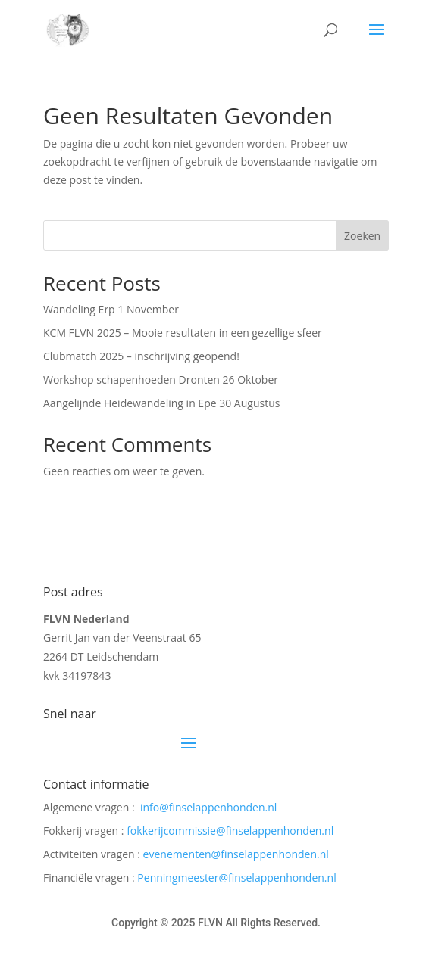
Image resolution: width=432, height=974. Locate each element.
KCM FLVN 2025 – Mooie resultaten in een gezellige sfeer (182, 332)
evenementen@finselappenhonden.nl (236, 854)
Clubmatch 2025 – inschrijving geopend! (141, 356)
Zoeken (362, 236)
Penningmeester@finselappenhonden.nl (236, 877)
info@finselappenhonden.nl (208, 807)
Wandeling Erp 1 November (111, 309)
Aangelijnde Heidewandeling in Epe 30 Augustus (161, 403)
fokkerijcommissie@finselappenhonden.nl (230, 830)
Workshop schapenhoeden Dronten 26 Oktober (160, 379)
